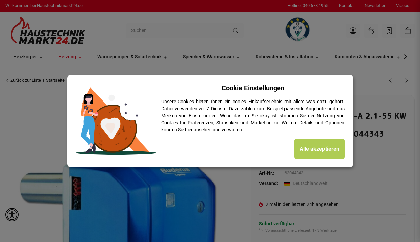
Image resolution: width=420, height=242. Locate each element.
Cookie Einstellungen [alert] (253, 88)
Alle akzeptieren (319, 149)
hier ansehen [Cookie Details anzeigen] (198, 129)
